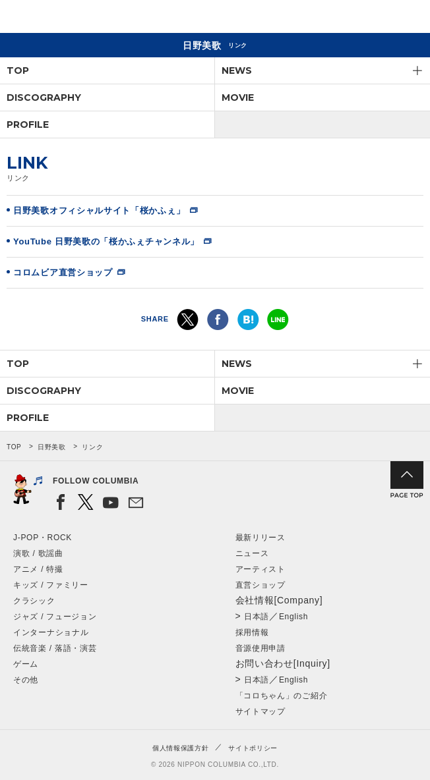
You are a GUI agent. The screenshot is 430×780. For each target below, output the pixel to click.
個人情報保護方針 (180, 748)
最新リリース (260, 537)
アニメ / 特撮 (38, 569)
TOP (18, 70)
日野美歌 (52, 447)
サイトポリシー (253, 748)
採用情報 (252, 632)
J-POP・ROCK (42, 537)
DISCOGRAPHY (44, 97)
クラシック (34, 600)
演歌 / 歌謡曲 (38, 553)
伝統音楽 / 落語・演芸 (54, 648)
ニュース (252, 553)
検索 (374, 19)
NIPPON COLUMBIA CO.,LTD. (72, 17)
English (293, 616)
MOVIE (238, 97)
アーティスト (260, 569)
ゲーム (25, 664)
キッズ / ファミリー (50, 585)
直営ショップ (260, 585)
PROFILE (28, 124)
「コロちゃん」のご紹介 (281, 695)
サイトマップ (260, 711)
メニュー (408, 19)
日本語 (256, 616)
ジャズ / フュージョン (54, 616)
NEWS (237, 70)
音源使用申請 (260, 648)
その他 (25, 679)
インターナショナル (50, 632)
